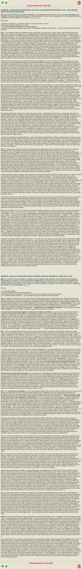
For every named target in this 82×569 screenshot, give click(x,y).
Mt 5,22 (21, 262)
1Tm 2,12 (11, 325)
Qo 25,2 (37, 336)
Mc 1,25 (3, 95)
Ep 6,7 (58, 406)
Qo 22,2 (56, 239)
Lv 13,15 (10, 216)
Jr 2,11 (34, 109)
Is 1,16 (13, 213)
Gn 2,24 (37, 258)
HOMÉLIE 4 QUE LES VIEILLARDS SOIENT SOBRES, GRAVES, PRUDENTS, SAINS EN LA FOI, (36, 276)
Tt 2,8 (28, 391)
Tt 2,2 (74, 303)
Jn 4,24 (36, 101)
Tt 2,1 (38, 17)
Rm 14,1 (46, 128)
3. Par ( (14, 391)
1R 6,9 (29, 89)
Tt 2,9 (40, 397)
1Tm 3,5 (36, 518)
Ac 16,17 (76, 94)
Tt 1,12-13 (34, 17)
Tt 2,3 (54, 312)
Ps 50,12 (17, 213)
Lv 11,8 (14, 215)
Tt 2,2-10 (26, 285)
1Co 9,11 (77, 82)
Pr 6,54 (69, 481)
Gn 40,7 (13, 530)
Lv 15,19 (39, 225)
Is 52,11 (23, 213)
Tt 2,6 (31, 373)
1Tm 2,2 (32, 361)
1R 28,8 (20, 92)
